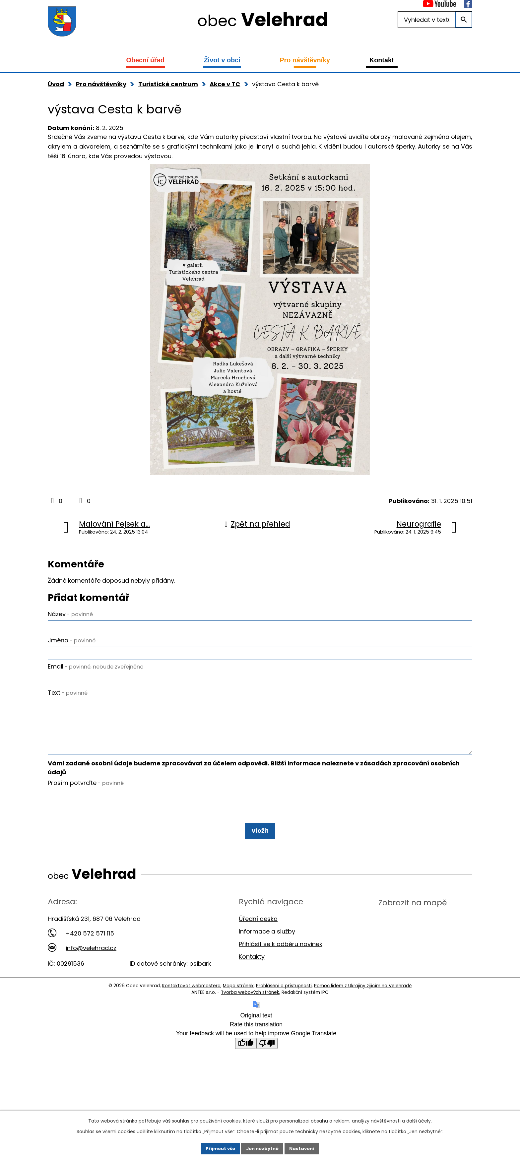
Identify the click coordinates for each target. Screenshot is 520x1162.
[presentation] (98, 822)
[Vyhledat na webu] (435, 19)
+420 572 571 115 (81, 950)
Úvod (56, 84)
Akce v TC (225, 84)
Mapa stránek (238, 1003)
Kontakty (252, 973)
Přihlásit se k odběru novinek (280, 961)
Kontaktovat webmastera (191, 1003)
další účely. (419, 1119)
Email (96, 670)
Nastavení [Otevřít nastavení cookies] (304, 1147)
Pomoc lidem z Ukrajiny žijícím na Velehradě (363, 1003)
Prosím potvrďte (86, 800)
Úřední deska (258, 936)
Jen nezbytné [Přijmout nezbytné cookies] (262, 1147)
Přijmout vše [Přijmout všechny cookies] (218, 1147)
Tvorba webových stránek (250, 1009)
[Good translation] (245, 1060)
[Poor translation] (267, 1060)
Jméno (72, 642)
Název (70, 614)
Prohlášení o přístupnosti (284, 1003)
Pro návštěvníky (305, 60)
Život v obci (222, 60)
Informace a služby (267, 948)
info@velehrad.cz (82, 965)
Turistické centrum (168, 84)
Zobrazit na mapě (412, 919)
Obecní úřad (145, 60)
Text (68, 698)
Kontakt (381, 60)
